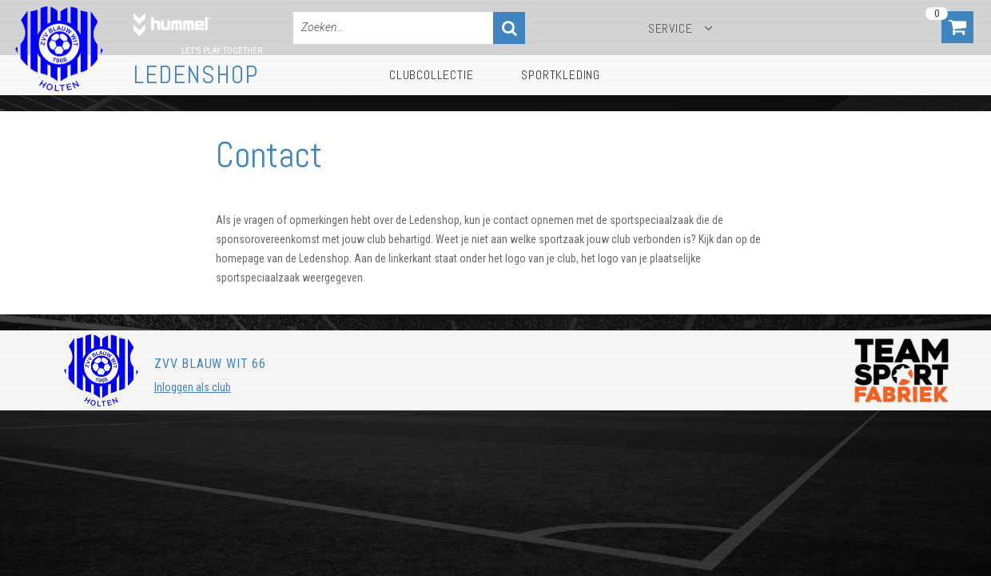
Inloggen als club (192, 387)
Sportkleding (560, 74)
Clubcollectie (431, 74)
